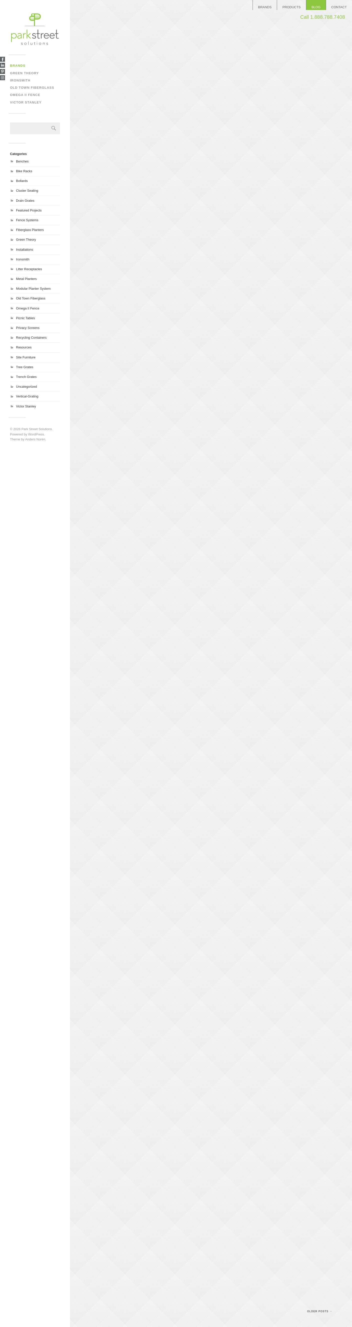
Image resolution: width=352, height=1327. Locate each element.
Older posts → (319, 1311)
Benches (22, 161)
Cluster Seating (27, 190)
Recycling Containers (31, 337)
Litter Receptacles (29, 269)
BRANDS (265, 7)
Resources (23, 347)
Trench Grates (26, 377)
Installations (24, 249)
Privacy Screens (27, 328)
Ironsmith (20, 80)
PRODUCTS (291, 7)
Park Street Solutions (36, 429)
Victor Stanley (25, 102)
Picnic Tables (25, 318)
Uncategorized (26, 386)
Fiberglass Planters (30, 230)
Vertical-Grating (27, 396)
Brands (17, 65)
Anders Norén (35, 439)
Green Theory (24, 73)
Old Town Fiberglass (32, 87)
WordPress (36, 434)
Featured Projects (29, 210)
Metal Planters (26, 279)
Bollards (22, 181)
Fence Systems (27, 220)
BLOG (316, 7)
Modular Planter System (33, 288)
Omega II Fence (25, 95)
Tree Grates (24, 367)
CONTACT (339, 7)
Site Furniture (25, 357)
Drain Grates (25, 200)
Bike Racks (24, 171)
